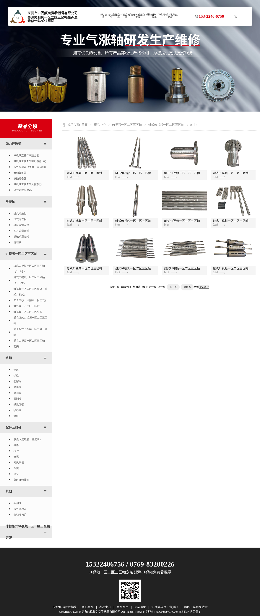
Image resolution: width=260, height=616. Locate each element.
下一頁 (173, 287)
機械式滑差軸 (21, 236)
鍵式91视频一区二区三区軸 (84, 174)
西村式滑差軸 (21, 230)
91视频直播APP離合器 (26, 155)
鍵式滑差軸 (20, 213)
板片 (16, 451)
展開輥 (17, 398)
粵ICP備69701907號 (167, 611)
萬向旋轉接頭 (21, 479)
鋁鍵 (16, 468)
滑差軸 (10, 201)
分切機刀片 (20, 514)
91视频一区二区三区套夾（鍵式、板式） (30, 291)
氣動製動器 (20, 172)
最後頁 (187, 287)
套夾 (16, 346)
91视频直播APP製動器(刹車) (30, 161)
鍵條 (16, 445)
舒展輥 (17, 387)
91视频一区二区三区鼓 (27, 306)
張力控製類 (13, 143)
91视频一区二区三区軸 (21, 254)
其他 (9, 491)
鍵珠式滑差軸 (21, 225)
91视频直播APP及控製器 (28, 184)
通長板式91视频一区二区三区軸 (30, 332)
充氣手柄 (19, 462)
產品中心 (118, 16)
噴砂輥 (17, 410)
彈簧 (16, 474)
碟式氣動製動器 (23, 190)
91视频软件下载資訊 (154, 16)
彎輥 (16, 416)
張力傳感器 (20, 509)
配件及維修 (13, 427)
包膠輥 (17, 381)
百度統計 (184, 611)
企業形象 (140, 607)
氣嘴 (16, 456)
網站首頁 (103, 16)
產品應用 (126, 16)
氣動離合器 (20, 178)
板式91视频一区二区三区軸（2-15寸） (29, 268)
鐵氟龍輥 (19, 404)
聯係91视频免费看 (170, 16)
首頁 (84, 124)
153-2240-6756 (211, 16)
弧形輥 (17, 393)
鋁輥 (16, 370)
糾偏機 (17, 503)
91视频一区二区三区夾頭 (28, 312)
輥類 (9, 358)
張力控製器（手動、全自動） (30, 167)
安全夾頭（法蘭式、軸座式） (30, 300)
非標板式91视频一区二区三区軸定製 (28, 532)
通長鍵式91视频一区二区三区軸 (30, 320)
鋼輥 (16, 375)
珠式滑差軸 (20, 219)
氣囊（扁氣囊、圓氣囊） (28, 439)
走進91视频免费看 (138, 16)
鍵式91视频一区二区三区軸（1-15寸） (29, 280)
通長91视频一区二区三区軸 (29, 340)
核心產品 (111, 16)
